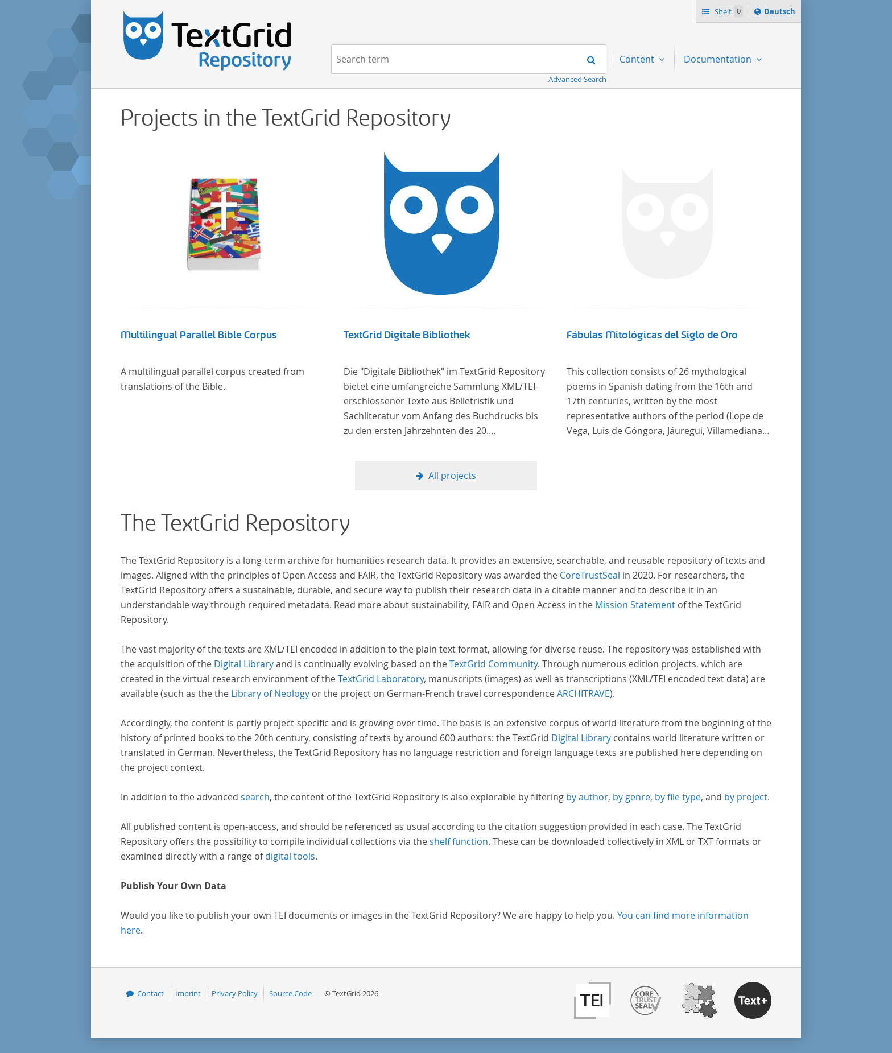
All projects (452, 475)
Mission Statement (635, 604)
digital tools (290, 856)
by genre (631, 797)
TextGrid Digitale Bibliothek (407, 335)
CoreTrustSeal (590, 575)
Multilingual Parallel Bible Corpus (199, 335)
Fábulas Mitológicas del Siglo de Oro (652, 335)
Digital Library (244, 664)
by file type (678, 797)
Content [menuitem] (638, 59)
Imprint (188, 993)
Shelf (728, 11)
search (255, 797)
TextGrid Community (493, 664)
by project (745, 797)
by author (587, 797)
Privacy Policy (235, 993)
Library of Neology (270, 693)
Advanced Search (577, 79)
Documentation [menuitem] (719, 59)
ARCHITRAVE (583, 693)
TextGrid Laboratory (381, 678)
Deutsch (780, 13)
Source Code (290, 993)
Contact (150, 993)
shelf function (459, 841)
